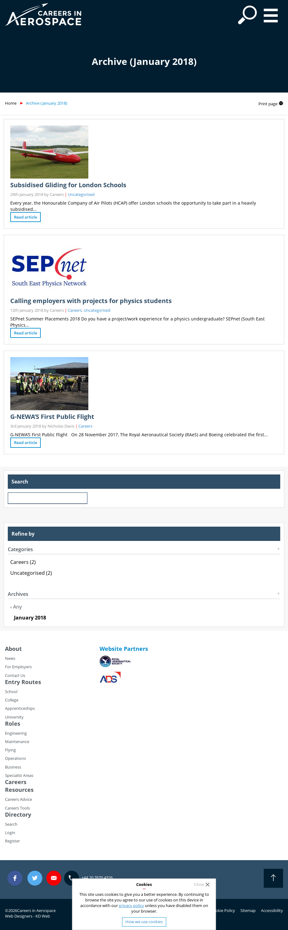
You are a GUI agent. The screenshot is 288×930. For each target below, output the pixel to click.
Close (199, 884)
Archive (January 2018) (46, 103)
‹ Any (16, 606)
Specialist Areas (19, 775)
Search (11, 824)
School (11, 691)
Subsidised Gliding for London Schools (68, 185)
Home (10, 103)
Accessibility (272, 910)
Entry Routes (23, 682)
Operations (15, 758)
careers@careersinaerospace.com (53, 878)
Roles (12, 723)
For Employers (18, 666)
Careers (75, 310)
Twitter (34, 878)
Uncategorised (81, 194)
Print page (267, 104)
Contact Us (15, 675)
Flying (10, 750)
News (10, 658)
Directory (18, 814)
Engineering (16, 733)
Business (13, 767)
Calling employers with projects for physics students (91, 301)
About (13, 648)
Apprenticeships (20, 708)
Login (10, 832)
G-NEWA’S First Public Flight (52, 416)
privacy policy (131, 905)
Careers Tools (17, 808)
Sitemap (248, 910)
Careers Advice (18, 799)
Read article (25, 217)
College (11, 700)
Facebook (14, 878)
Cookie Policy (223, 910)
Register (12, 841)
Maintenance (17, 741)
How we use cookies (144, 921)
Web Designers (18, 916)
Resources (19, 789)
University (14, 717)
